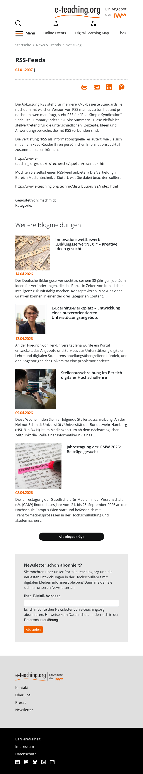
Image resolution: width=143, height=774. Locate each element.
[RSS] (44, 762)
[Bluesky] (35, 762)
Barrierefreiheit (28, 739)
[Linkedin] (18, 762)
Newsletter (24, 709)
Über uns (23, 695)
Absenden (33, 629)
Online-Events (54, 33)
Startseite (23, 45)
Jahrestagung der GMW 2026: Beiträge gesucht (94, 449)
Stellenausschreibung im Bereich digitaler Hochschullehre (91, 375)
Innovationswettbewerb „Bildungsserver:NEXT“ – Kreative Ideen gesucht (86, 244)
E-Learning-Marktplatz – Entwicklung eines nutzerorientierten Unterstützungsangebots (86, 312)
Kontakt (21, 687)
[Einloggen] (56, 23)
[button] (29, 34)
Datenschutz (25, 754)
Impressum (24, 746)
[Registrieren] (93, 23)
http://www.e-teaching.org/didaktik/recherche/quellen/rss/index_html (61, 161)
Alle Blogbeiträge (71, 537)
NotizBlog (74, 45)
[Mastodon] (26, 762)
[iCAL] (52, 762)
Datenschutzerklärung (41, 620)
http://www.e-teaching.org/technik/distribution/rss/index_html (66, 186)
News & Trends (48, 45)
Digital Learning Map (92, 33)
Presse (20, 702)
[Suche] (18, 23)
